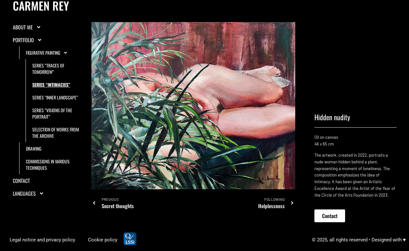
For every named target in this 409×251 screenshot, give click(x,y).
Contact (21, 180)
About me (27, 27)
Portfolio (27, 40)
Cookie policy (102, 240)
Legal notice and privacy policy (42, 240)
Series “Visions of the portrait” (52, 113)
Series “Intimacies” (51, 84)
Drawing (33, 148)
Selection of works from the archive (55, 132)
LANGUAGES (28, 193)
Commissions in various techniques (48, 164)
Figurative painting (47, 52)
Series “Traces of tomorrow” (48, 68)
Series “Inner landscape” (55, 97)
